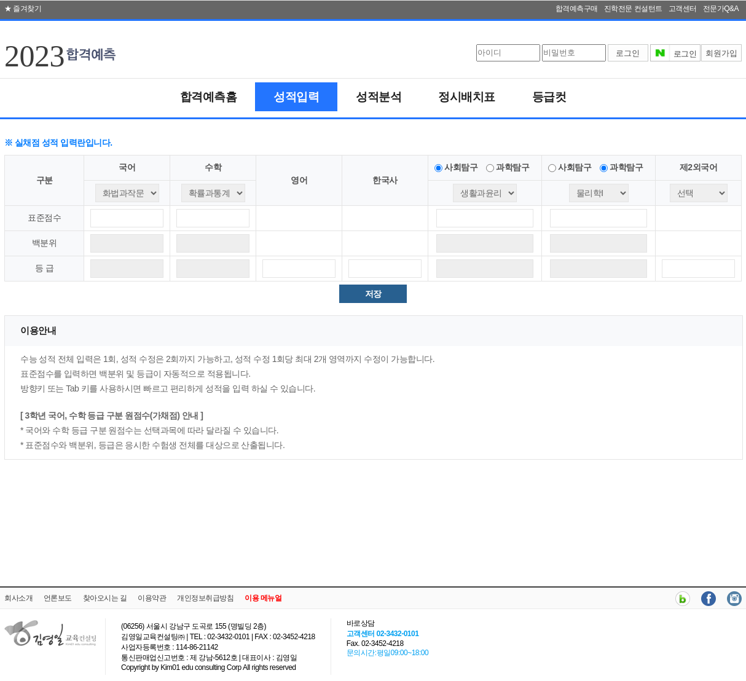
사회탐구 (460, 167)
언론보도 (58, 598)
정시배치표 (466, 96)
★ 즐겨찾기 (22, 8)
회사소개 (18, 598)
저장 (373, 294)
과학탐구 (512, 167)
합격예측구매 (577, 8)
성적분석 (378, 96)
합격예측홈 (208, 96)
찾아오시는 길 (105, 598)
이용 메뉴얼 (263, 598)
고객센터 (683, 8)
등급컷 (549, 96)
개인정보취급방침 (205, 598)
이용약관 (152, 598)
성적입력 (296, 96)
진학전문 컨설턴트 (633, 8)
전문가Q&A (721, 8)
